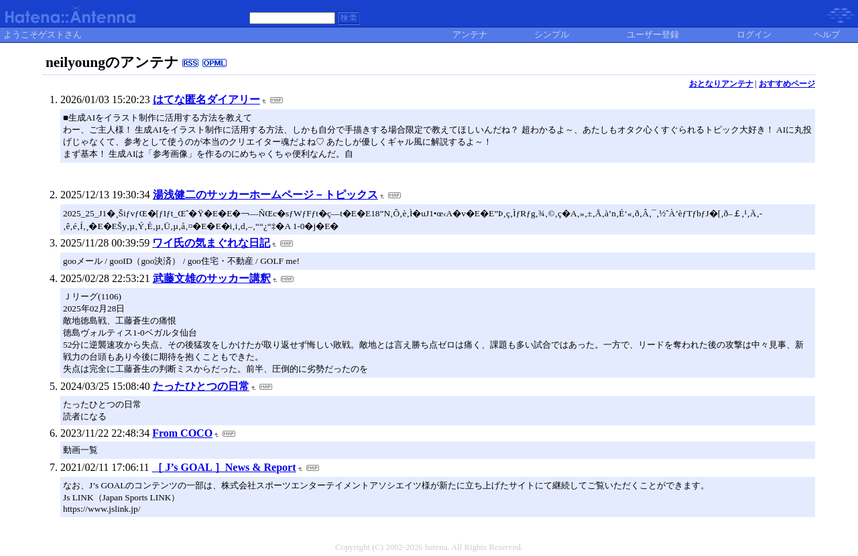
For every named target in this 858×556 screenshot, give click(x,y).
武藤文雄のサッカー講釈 (212, 278)
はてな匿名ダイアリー (206, 99)
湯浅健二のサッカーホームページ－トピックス (265, 194)
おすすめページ (787, 83)
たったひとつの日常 (201, 386)
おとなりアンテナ (721, 83)
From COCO (182, 433)
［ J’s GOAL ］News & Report (224, 467)
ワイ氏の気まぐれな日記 (211, 243)
